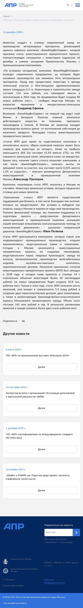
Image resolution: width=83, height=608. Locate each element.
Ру (69, 5)
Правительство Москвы (17, 561)
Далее (41, 367)
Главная (6, 16)
